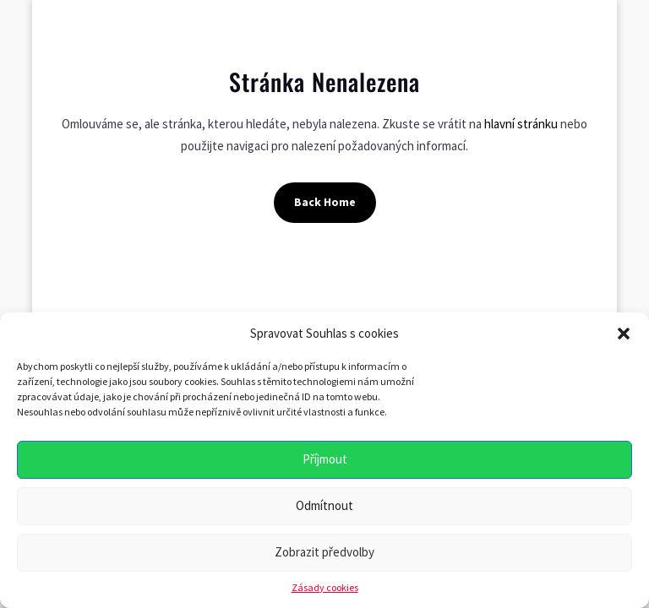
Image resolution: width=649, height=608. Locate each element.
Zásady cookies (325, 587)
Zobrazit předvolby (324, 552)
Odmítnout (324, 505)
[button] (623, 333)
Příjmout (325, 459)
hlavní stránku (521, 124)
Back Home (325, 201)
